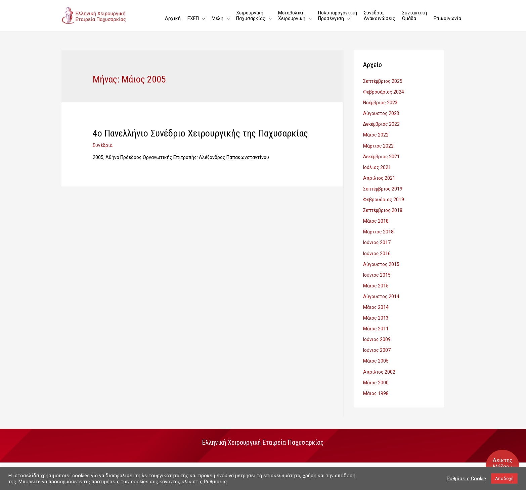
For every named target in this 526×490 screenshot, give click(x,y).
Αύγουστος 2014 (381, 292)
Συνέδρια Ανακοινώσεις (379, 15)
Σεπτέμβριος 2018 (383, 208)
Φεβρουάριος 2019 (383, 197)
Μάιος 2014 (376, 303)
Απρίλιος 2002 (379, 366)
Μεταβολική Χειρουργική (291, 15)
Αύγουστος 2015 (381, 261)
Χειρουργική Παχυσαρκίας (250, 15)
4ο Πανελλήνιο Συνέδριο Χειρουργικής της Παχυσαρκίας (199, 133)
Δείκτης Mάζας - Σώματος (502, 466)
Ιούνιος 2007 (377, 345)
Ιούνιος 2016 (377, 250)
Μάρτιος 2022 (378, 144)
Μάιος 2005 (376, 356)
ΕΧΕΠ (193, 15)
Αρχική (173, 15)
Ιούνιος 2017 (377, 239)
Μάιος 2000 (376, 377)
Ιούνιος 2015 (377, 271)
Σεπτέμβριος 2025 (383, 81)
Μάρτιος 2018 (378, 229)
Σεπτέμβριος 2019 (383, 186)
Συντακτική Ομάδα (414, 15)
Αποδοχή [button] (504, 478)
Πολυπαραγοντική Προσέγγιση (337, 15)
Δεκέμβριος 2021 (381, 155)
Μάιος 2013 (376, 313)
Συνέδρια (103, 145)
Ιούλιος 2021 (377, 165)
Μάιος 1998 (376, 387)
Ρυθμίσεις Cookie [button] (466, 479)
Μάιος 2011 (376, 324)
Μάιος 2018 (376, 218)
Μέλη (217, 15)
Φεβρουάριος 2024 (383, 92)
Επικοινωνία (447, 15)
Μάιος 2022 (376, 134)
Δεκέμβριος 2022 (381, 123)
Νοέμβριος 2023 (380, 102)
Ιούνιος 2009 (377, 334)
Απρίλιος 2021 (379, 176)
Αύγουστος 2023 (381, 113)
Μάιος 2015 (376, 282)
